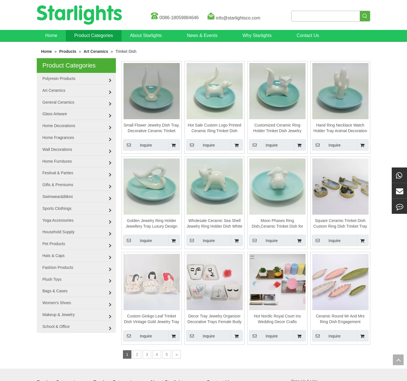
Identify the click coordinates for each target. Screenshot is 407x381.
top (398, 359)
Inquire (137, 145)
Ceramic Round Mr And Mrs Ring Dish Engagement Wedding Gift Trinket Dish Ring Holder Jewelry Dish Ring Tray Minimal (340, 319)
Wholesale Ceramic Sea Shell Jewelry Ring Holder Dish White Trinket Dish (214, 223)
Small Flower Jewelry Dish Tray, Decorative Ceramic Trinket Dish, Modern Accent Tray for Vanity (151, 128)
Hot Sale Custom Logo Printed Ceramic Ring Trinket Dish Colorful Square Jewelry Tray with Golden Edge (214, 128)
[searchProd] (325, 16)
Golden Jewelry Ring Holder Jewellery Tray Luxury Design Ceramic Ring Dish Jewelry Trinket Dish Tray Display (151, 223)
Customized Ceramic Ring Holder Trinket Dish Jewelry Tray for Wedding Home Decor (277, 128)
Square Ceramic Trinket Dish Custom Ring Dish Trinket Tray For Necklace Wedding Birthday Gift (340, 223)
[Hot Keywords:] (365, 16)
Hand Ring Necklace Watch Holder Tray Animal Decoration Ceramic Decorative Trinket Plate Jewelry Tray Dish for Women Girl (340, 128)
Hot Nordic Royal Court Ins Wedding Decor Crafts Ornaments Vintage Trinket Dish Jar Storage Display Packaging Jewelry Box (277, 319)
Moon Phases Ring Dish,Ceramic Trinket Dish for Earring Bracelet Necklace (277, 223)
